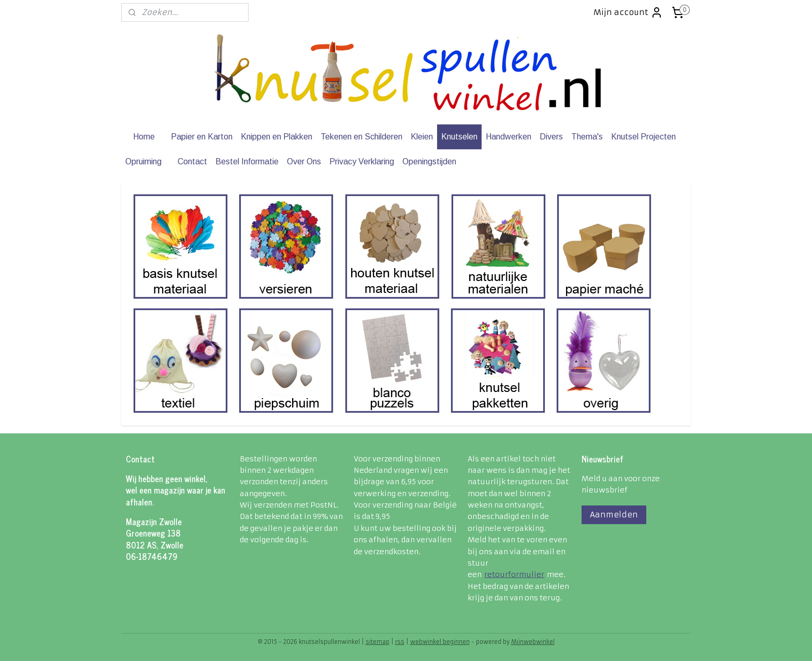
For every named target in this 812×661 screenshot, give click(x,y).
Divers (551, 136)
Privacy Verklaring (361, 161)
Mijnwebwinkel (533, 641)
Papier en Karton (202, 136)
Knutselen (459, 136)
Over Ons (304, 161)
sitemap (377, 641)
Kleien (422, 136)
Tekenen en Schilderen (361, 136)
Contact (192, 161)
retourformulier (514, 574)
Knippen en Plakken (276, 136)
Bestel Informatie (247, 161)
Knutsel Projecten (643, 136)
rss (399, 641)
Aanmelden (614, 514)
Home (144, 136)
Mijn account (628, 12)
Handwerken (508, 136)
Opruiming (143, 161)
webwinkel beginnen (440, 641)
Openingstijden (429, 161)
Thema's (587, 136)
